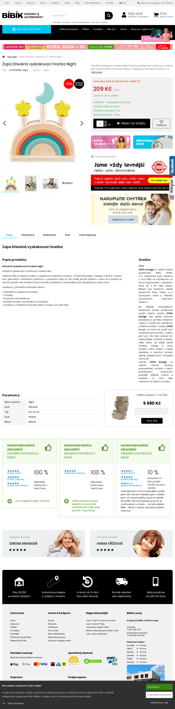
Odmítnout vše (159, 702)
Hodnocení (49, 234)
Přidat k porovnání (103, 156)
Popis (9, 234)
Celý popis (96, 72)
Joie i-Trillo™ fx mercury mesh (101, 620)
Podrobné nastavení (159, 694)
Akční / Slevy (155, 39)
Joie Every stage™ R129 (97, 627)
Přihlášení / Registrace (138, 17)
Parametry (27, 234)
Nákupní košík (166, 17)
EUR (122, 3)
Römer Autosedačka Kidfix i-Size (102, 630)
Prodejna (55, 3)
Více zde (151, 421)
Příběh (85, 29)
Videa (67, 3)
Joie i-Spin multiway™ (97, 633)
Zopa (46, 70)
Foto (67, 234)
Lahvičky (95, 22)
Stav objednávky (92, 3)
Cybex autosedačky (80, 22)
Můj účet (135, 14)
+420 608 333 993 (136, 635)
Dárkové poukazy (69, 29)
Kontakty (110, 3)
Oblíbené (53, 627)
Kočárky (66, 22)
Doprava (31, 3)
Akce (7, 3)
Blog (77, 3)
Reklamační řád (18, 640)
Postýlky (104, 22)
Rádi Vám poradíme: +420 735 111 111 (155, 3)
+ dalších (67, 182)
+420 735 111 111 (134, 629)
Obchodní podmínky (20, 637)
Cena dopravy (87, 234)
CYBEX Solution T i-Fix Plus (151, 395)
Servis (43, 3)
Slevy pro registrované (143, 29)
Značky (18, 3)
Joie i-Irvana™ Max (95, 623)
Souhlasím (153, 686)
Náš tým (111, 29)
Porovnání (53, 630)
